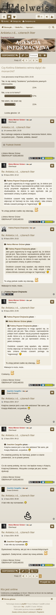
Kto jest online (9, 589)
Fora (9, 17)
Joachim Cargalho (14, 391)
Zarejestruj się (30, 21)
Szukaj (5, 21)
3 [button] (33, 60)
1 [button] (26, 60)
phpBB (24, 604)
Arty (23, 606)
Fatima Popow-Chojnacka (18, 181)
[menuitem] (53, 27)
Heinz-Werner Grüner (17, 120)
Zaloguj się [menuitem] (47, 17)
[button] (23, 60)
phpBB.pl (39, 609)
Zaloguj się (17, 21)
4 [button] (36, 60)
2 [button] (30, 60)
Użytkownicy (14, 17)
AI (39, 17)
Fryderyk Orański (13, 145)
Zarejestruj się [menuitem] (52, 17)
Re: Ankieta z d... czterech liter (18, 171)
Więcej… (4, 17)
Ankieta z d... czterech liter (18, 33)
